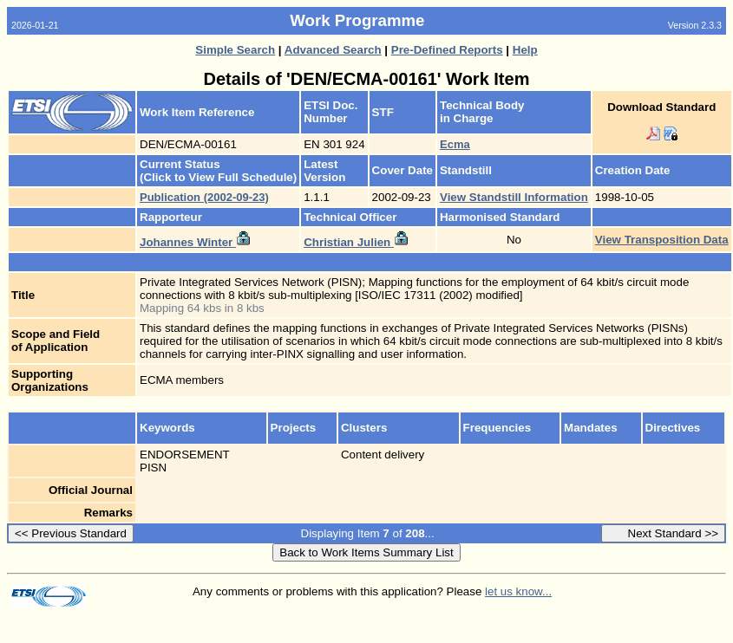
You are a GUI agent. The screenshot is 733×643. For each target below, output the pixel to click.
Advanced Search (333, 49)
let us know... (518, 591)
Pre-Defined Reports (447, 49)
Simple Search (235, 49)
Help (525, 49)
